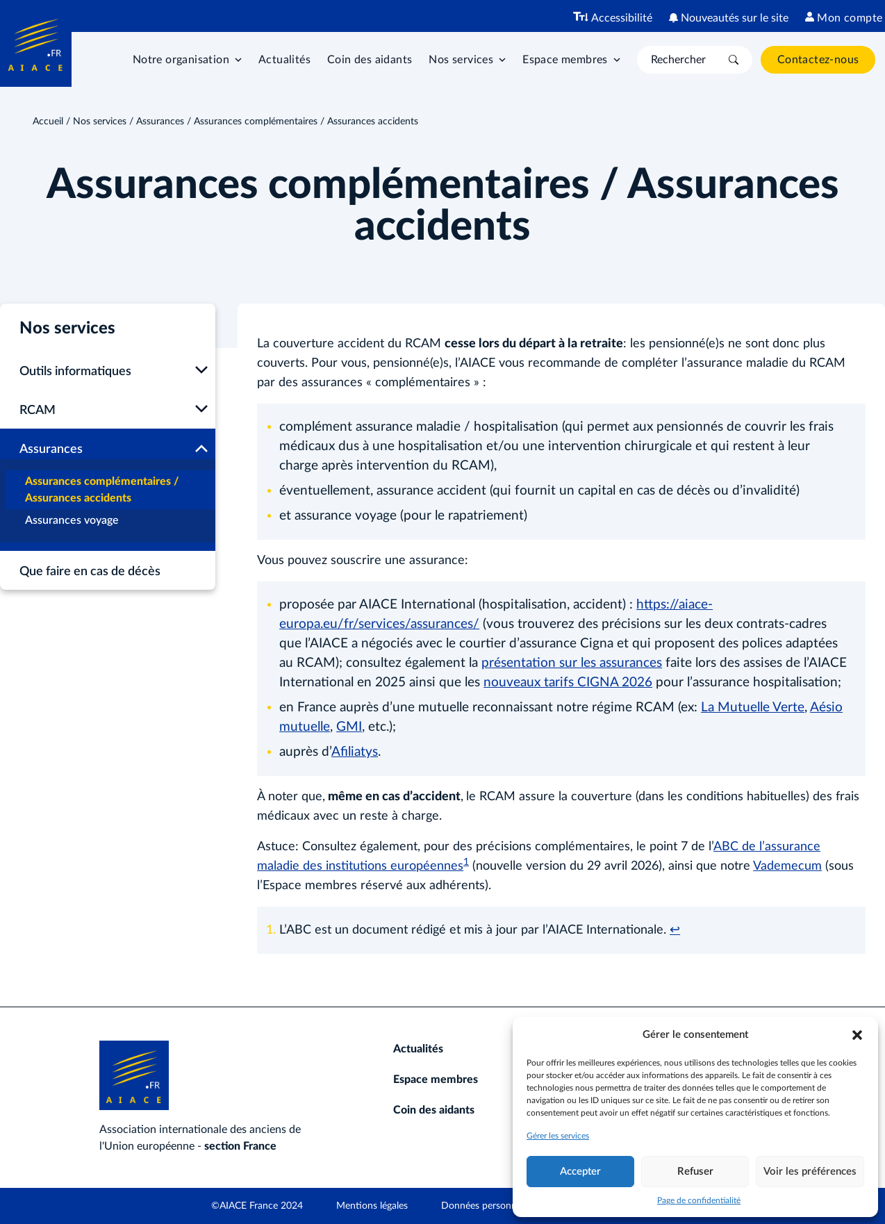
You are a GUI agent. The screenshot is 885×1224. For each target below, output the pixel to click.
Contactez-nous (818, 59)
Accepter (580, 1171)
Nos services (99, 121)
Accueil (48, 121)
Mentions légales (372, 1206)
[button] (857, 1035)
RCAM (37, 410)
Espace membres (435, 1079)
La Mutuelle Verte (752, 707)
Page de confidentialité (699, 1200)
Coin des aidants (369, 59)
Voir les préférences (810, 1171)
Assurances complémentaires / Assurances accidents (102, 490)
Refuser (695, 1171)
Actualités (284, 59)
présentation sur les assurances (571, 663)
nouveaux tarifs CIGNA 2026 (567, 682)
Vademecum (787, 866)
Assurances (160, 121)
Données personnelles (488, 1206)
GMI (349, 727)
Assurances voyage (72, 520)
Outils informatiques (75, 371)
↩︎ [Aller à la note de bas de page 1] (675, 930)
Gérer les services (558, 1136)
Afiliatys (354, 752)
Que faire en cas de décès (89, 571)
